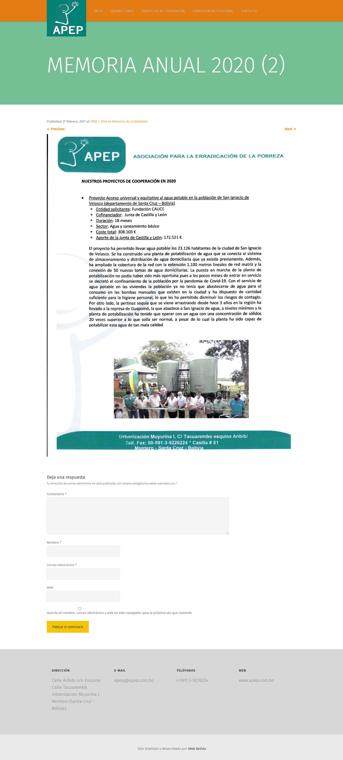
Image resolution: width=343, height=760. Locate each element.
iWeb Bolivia (197, 749)
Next (290, 129)
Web (50, 587)
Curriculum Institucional (213, 11)
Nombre (54, 542)
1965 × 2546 (98, 121)
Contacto (249, 11)
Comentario (56, 494)
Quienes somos (122, 11)
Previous (56, 129)
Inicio (98, 11)
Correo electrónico (62, 565)
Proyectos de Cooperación (163, 11)
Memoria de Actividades (129, 121)
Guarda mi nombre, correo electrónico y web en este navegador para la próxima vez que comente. (119, 613)
